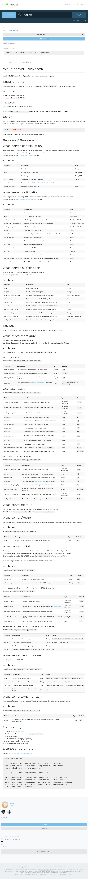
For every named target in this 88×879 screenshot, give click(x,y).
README (6, 61)
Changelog (18, 62)
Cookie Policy (52, 874)
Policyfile (6, 48)
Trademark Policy (62, 874)
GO (79, 14)
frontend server (56, 606)
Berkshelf (12, 48)
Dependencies (12, 62)
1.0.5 (43, 34)
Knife (18, 48)
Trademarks (9, 871)
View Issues (44, 828)
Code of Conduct (18, 874)
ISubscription (22, 275)
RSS (5, 27)
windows (7, 111)
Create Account (71, 5)
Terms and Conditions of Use (30, 874)
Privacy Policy (43, 874)
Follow (44, 39)
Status (70, 874)
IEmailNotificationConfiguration (27, 199)
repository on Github (17, 731)
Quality (26, 62)
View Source (44, 824)
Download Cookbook (44, 852)
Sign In (83, 5)
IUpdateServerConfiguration (26, 155)
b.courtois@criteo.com (26, 753)
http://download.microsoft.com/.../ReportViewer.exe (60, 682)
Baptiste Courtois (13, 753)
